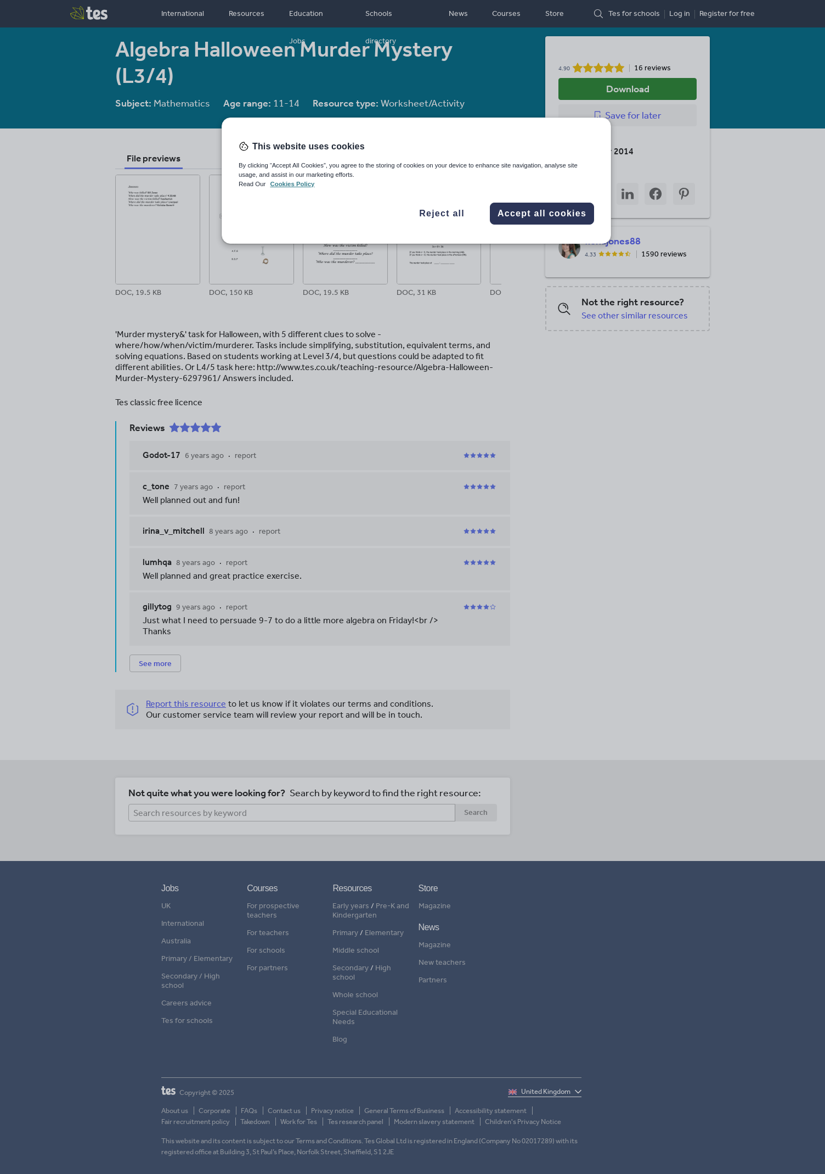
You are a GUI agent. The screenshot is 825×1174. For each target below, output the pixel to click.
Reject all (442, 213)
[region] (416, 181)
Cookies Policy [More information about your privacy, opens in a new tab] (292, 184)
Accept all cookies (542, 213)
